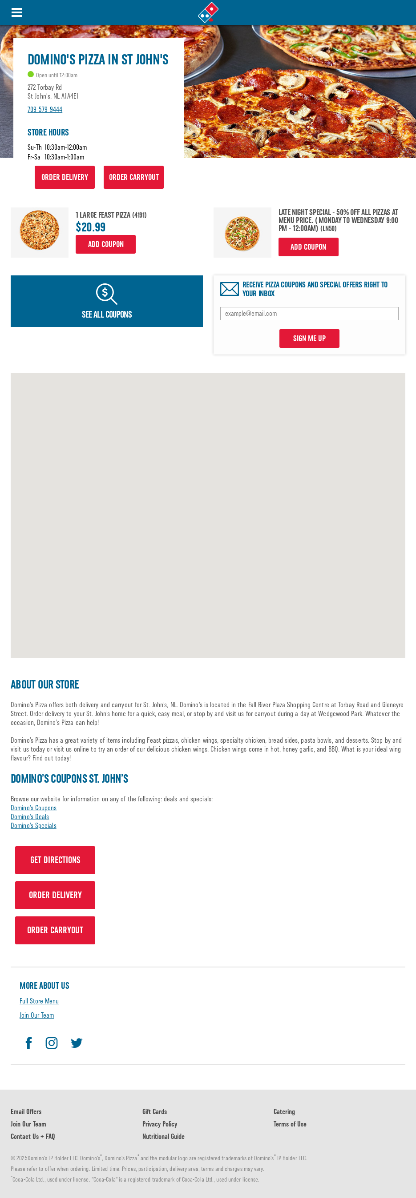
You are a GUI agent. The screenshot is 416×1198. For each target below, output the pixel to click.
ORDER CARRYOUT (134, 177)
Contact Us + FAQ (33, 1136)
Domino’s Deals (30, 816)
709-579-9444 (45, 109)
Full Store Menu (39, 1001)
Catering (284, 1111)
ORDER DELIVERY (64, 177)
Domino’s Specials (34, 825)
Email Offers (26, 1111)
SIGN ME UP (309, 338)
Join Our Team (37, 1015)
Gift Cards (154, 1111)
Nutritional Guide (163, 1136)
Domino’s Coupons (34, 808)
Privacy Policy (159, 1124)
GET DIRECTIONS (55, 860)
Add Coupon (106, 244)
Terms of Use (290, 1124)
